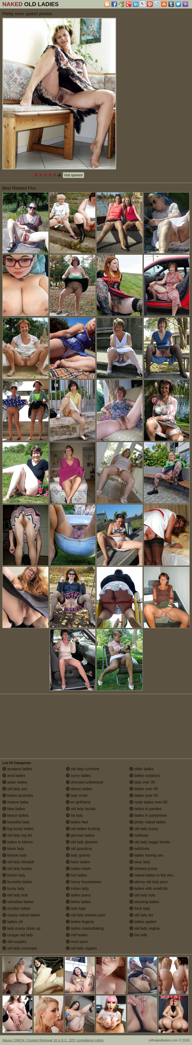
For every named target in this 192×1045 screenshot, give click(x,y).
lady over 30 (142, 782)
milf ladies (77, 935)
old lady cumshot (82, 769)
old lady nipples (81, 948)
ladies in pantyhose (148, 815)
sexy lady (139, 862)
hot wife (138, 935)
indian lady (77, 888)
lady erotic (77, 795)
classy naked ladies (21, 915)
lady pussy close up (21, 928)
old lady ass (14, 789)
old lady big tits (17, 835)
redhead (138, 835)
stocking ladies (144, 902)
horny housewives (83, 882)
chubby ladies (16, 908)
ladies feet (77, 822)
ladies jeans (78, 895)
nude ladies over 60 (148, 802)
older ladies (141, 769)
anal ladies (13, 776)
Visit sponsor (73, 175)
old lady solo (142, 895)
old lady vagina (144, 928)
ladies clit (12, 922)
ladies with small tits (148, 888)
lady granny (78, 855)
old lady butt (15, 895)
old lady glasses (82, 842)
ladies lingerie (80, 922)
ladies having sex (146, 855)
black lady (13, 849)
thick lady (139, 908)
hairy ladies (78, 862)
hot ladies (76, 875)
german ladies (80, 835)
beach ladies (15, 815)
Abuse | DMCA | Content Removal (27, 1040)
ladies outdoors (144, 776)
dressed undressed (84, 782)
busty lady (13, 888)
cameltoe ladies (18, 902)
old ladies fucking (83, 829)
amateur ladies (17, 769)
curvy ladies (78, 776)
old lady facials (81, 809)
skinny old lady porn (148, 882)
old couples (14, 942)
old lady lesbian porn (85, 915)
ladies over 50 (143, 795)
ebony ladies (79, 789)
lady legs (76, 908)
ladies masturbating (85, 928)
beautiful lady (16, 822)
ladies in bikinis (17, 842)
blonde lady (14, 855)
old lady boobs (17, 869)
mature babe (15, 802)
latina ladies (78, 902)
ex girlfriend (78, 802)
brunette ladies (17, 882)
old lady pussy (143, 829)
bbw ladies (13, 809)
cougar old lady (17, 935)
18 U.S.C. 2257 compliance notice (78, 1040)
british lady (13, 875)
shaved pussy (143, 869)
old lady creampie (19, 948)
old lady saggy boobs (149, 842)
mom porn (77, 942)
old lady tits (141, 915)
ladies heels (78, 869)
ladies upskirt (142, 922)
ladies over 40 (143, 789)
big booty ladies (18, 829)
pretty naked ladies (147, 822)
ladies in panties (145, 809)
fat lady (74, 815)
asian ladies (14, 782)
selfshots (139, 849)
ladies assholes (17, 795)
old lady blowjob (18, 862)
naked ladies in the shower (154, 875)
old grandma (79, 849)
